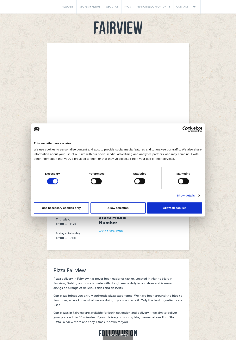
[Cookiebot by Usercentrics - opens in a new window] (185, 129)
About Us (112, 6)
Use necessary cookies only (61, 207)
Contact (186, 7)
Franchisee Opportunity (153, 6)
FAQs (127, 6)
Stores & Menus (89, 6)
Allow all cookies (174, 207)
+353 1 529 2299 (111, 231)
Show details (186, 195)
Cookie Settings (118, 335)
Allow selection (117, 207)
